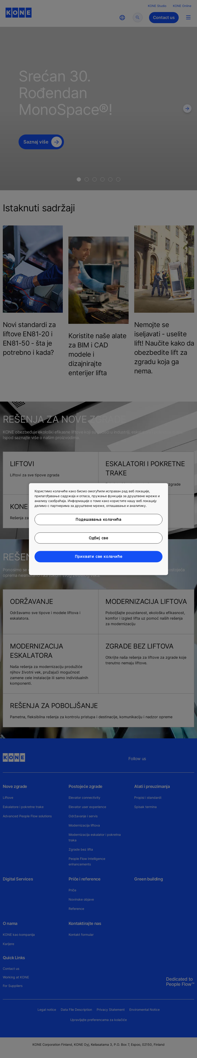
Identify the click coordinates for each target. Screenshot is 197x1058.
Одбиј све (98, 538)
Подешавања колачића (98, 519)
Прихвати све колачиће (98, 556)
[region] (98, 529)
